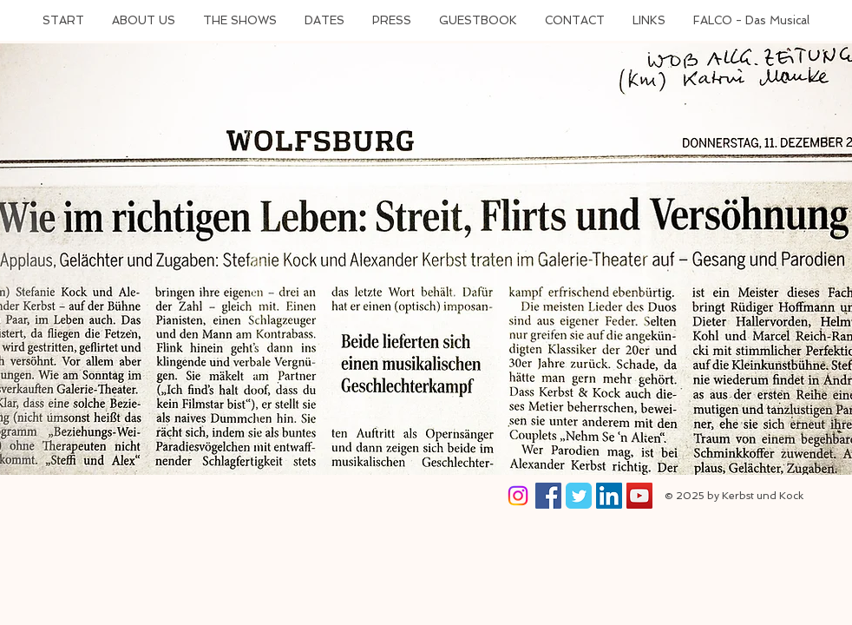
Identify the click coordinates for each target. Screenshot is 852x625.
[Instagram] (518, 496)
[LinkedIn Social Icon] (609, 496)
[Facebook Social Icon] (548, 496)
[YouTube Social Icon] (639, 496)
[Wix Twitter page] (579, 496)
